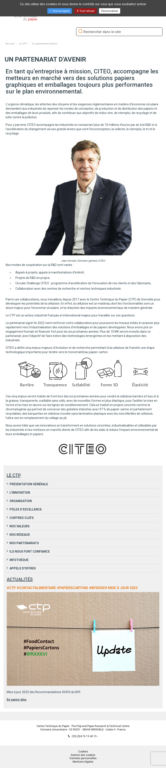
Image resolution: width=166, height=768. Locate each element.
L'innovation (19, 492)
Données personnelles (83, 758)
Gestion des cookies (83, 755)
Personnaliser (109, 11)
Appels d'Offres (22, 568)
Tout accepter (59, 11)
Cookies (83, 751)
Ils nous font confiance (29, 551)
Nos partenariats (24, 543)
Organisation (20, 501)
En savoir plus (17, 699)
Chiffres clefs (21, 518)
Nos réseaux (19, 534)
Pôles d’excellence (25, 509)
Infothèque (19, 560)
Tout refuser (85, 11)
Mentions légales (83, 761)
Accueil (10, 43)
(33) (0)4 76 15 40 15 (84, 736)
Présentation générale (28, 484)
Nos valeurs (19, 526)
